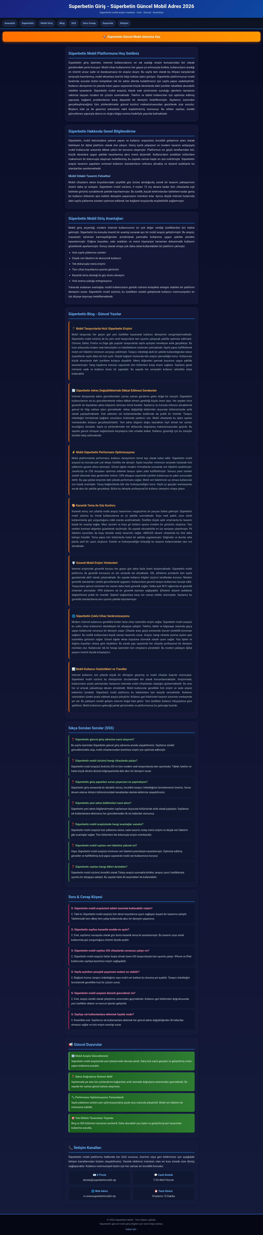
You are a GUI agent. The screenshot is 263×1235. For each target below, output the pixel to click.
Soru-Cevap (89, 23)
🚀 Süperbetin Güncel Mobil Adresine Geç (131, 36)
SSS (73, 23)
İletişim (124, 23)
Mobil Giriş (47, 23)
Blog (62, 23)
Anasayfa (10, 23)
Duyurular (108, 23)
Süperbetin (28, 23)
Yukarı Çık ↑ (131, 1229)
